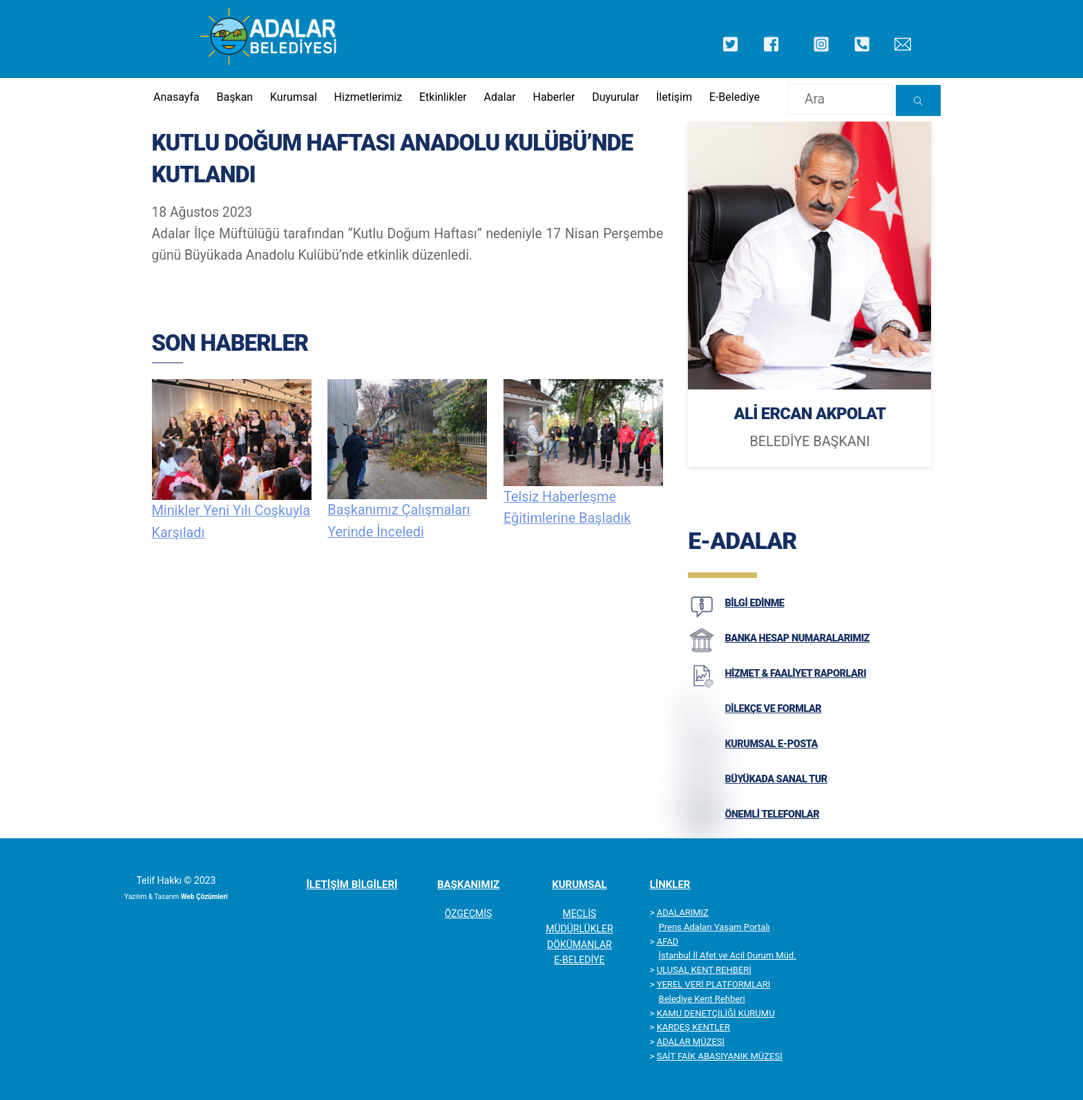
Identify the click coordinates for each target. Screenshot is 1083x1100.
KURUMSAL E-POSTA (771, 744)
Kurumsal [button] (292, 97)
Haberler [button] (554, 97)
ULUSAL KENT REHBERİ (704, 970)
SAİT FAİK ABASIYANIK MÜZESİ (720, 1057)
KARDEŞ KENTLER (693, 1028)
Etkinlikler (442, 97)
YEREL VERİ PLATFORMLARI (714, 985)
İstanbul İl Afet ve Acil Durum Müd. (727, 956)
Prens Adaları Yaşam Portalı (714, 927)
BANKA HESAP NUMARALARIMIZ (797, 638)
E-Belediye (734, 97)
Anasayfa (175, 97)
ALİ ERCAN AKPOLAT (809, 414)
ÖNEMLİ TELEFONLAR (772, 814)
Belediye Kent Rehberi (702, 999)
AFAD (668, 941)
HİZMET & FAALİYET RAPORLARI (795, 673)
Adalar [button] (499, 97)
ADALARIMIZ (683, 913)
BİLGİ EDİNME (754, 603)
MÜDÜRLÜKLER (579, 929)
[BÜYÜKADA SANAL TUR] (702, 793)
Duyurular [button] (614, 97)
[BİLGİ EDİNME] (702, 616)
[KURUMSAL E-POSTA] (702, 757)
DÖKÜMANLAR (579, 944)
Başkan (233, 97)
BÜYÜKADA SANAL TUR (776, 779)
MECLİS (579, 914)
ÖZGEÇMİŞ (468, 914)
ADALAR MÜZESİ (691, 1042)
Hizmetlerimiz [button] (367, 97)
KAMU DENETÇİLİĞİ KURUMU (716, 1013)
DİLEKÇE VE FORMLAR (773, 709)
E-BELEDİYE (579, 960)
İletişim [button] (673, 97)
